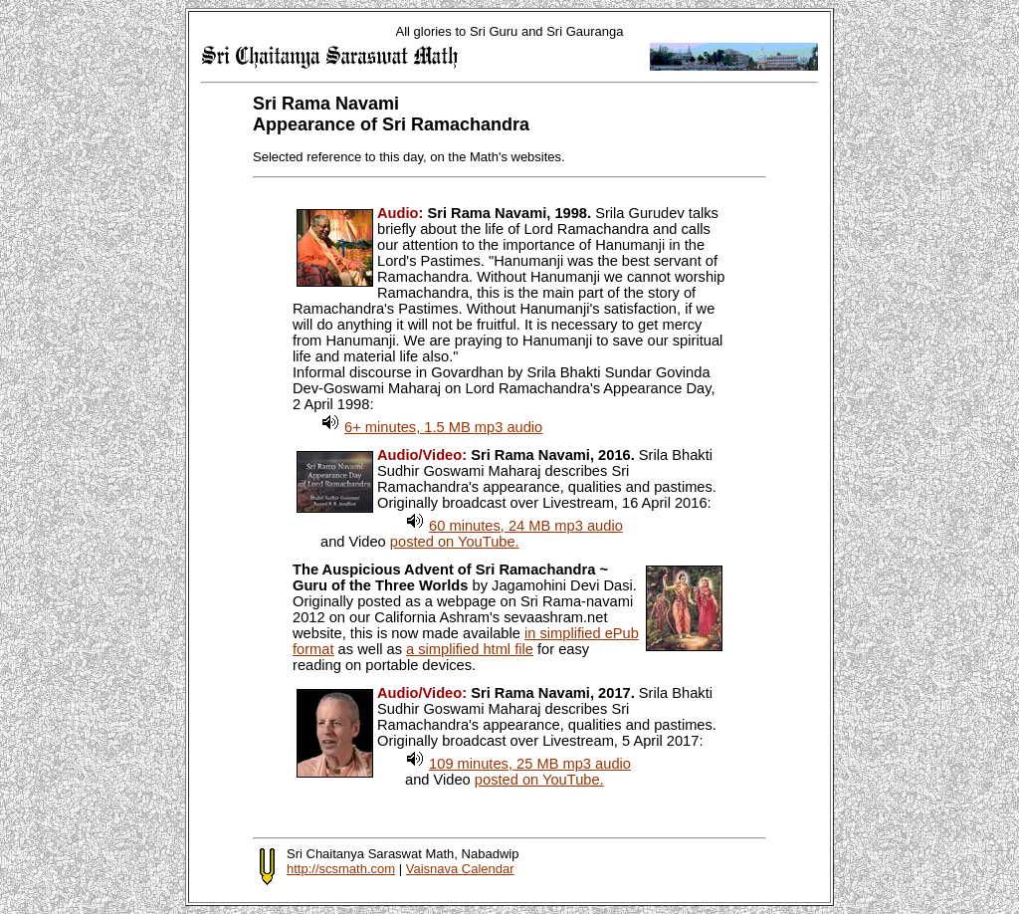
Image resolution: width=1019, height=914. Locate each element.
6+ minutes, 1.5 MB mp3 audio (443, 427)
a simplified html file (469, 649)
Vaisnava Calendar (460, 868)
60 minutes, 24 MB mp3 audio (526, 526)
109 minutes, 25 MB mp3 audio (530, 764)
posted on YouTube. (454, 542)
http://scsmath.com (341, 868)
